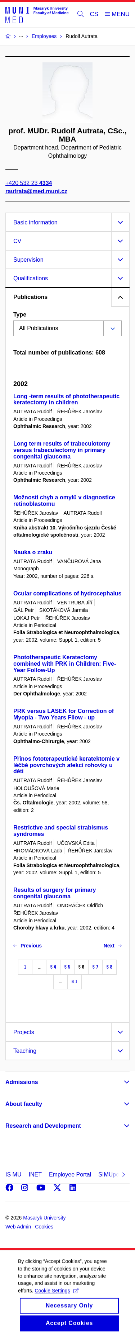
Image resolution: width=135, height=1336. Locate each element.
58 (109, 967)
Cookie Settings (56, 1298)
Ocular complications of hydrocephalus (67, 593)
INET (34, 1174)
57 (95, 967)
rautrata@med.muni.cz (36, 191)
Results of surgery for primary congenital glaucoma (54, 893)
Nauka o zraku (32, 552)
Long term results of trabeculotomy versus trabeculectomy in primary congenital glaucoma (61, 450)
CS (94, 14)
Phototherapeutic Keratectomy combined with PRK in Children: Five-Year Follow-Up (64, 663)
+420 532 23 (28, 183)
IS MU (13, 1174)
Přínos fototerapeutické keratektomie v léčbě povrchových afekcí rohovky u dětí (66, 765)
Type (19, 315)
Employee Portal (70, 1174)
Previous (27, 945)
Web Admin (18, 1227)
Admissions (21, 1082)
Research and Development (43, 1126)
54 (53, 967)
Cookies (44, 1227)
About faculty (23, 1104)
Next (113, 945)
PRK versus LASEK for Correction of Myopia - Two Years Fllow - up (63, 714)
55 (67, 967)
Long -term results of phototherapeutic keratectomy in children (66, 399)
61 (74, 982)
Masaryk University (44, 1218)
